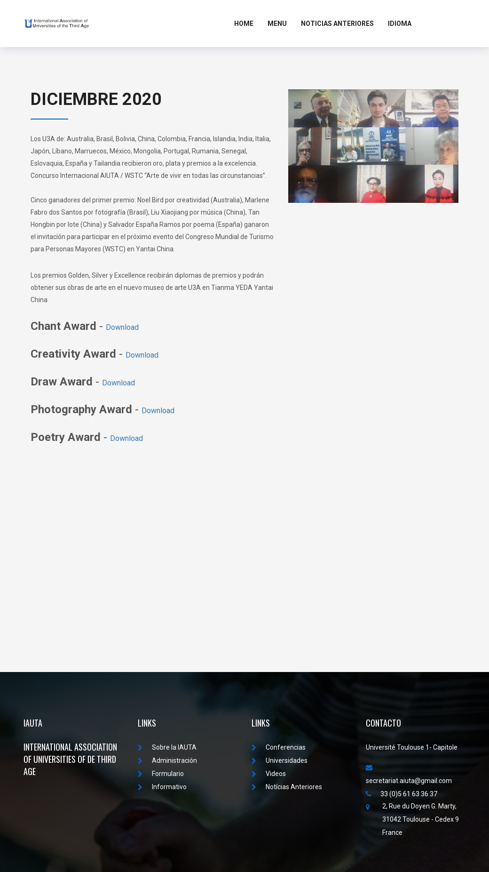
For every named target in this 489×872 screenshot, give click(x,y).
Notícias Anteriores (287, 787)
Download (122, 327)
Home (243, 23)
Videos (269, 773)
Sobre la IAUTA (167, 747)
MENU (277, 23)
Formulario (161, 773)
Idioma (399, 23)
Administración (167, 760)
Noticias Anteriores (337, 23)
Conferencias (279, 747)
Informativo (162, 787)
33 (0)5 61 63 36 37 (401, 794)
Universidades (280, 760)
